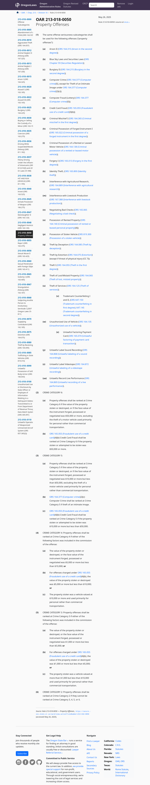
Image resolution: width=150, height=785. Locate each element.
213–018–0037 (26, 164)
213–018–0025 (25, 110)
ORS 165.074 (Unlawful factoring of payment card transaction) (77, 339)
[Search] (101, 5)
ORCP (85, 3)
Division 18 (42, 12)
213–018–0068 (26, 305)
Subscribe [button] (22, 753)
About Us (91, 749)
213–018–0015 (25, 79)
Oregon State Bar (58, 740)
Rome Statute (121, 769)
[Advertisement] (115, 45)
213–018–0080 (25, 345)
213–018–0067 (25, 288)
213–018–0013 (25, 67)
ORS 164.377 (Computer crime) (64, 496)
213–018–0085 (26, 356)
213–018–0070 (25, 323)
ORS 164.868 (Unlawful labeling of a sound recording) (68, 353)
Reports (90, 761)
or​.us (126, 22)
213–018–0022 (25, 100)
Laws (117, 757)
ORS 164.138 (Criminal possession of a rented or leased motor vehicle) (68, 150)
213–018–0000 (25, 22)
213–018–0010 (25, 43)
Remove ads (121, 5)
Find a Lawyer (93, 741)
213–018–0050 (25, 234)
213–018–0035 (25, 134)
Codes (118, 741)
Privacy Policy (93, 772)
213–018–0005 (26, 32)
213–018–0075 (25, 335)
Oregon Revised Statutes (70, 5)
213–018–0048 (26, 225)
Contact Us (92, 757)
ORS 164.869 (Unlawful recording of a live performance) (69, 382)
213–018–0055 (25, 243)
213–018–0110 (26, 426)
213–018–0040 (25, 191)
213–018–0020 (25, 89)
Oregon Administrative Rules (50, 5)
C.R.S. (118, 745)
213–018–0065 (25, 277)
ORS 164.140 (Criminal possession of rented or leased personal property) (70, 224)
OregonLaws (29, 5)
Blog (89, 745)
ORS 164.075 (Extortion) (80, 254)
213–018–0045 (25, 203)
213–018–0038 (25, 179)
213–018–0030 (26, 121)
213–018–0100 (26, 398)
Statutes (119, 749)
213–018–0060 (26, 265)
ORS (123, 761)
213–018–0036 (26, 146)
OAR (23, 12)
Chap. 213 (32, 12)
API (88, 753)
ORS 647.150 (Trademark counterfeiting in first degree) (77, 303)
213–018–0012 (25, 54)
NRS (117, 753)
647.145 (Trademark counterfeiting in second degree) (77, 311)
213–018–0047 (25, 215)
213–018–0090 (25, 371)
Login (130, 3)
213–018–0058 (25, 253)
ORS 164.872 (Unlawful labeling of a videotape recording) (69, 368)
